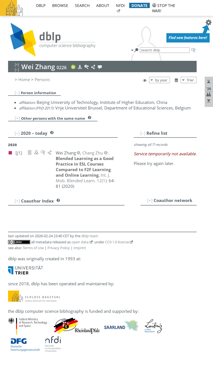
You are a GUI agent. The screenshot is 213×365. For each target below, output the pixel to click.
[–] (17, 92)
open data (80, 241)
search (82, 5)
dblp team (89, 235)
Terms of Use (33, 247)
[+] (17, 118)
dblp (40, 5)
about (102, 5)
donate (139, 5)
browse (60, 5)
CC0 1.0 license (117, 241)
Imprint (79, 247)
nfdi (120, 5)
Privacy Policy (58, 247)
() (83, 177)
